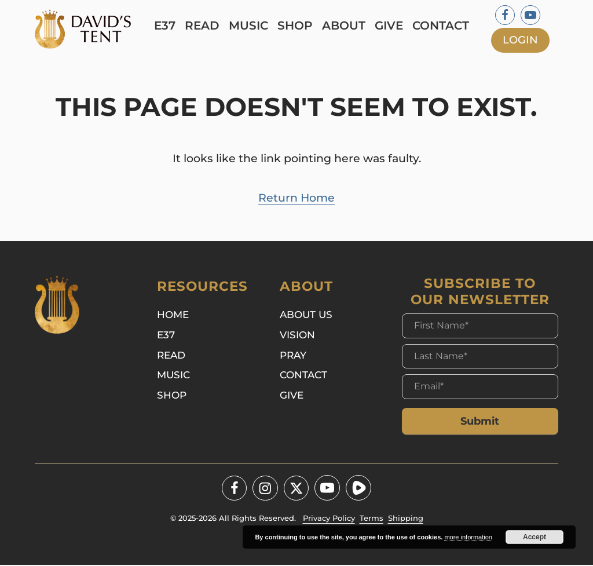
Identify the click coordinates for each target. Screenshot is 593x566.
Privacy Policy (329, 519)
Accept (534, 537)
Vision (297, 338)
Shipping (405, 519)
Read (203, 25)
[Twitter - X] (296, 489)
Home (173, 317)
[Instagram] (265, 489)
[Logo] (89, 29)
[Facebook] (505, 15)
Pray (293, 359)
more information (468, 537)
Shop (296, 25)
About (345, 25)
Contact (442, 25)
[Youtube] (530, 15)
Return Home (296, 199)
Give (390, 25)
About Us (306, 317)
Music (250, 25)
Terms (371, 519)
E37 (166, 25)
